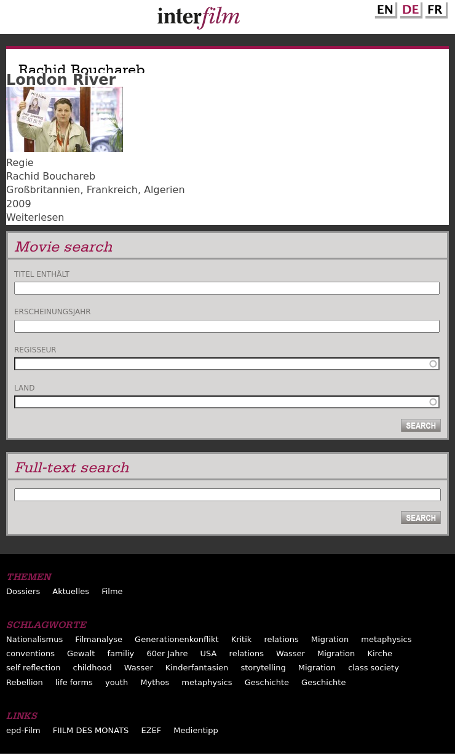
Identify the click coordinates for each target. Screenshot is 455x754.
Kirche (379, 653)
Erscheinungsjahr (52, 312)
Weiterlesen (35, 217)
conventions (30, 653)
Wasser (290, 653)
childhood (92, 667)
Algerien (164, 190)
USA (208, 653)
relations (281, 639)
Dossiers (23, 591)
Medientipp (195, 730)
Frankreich (112, 190)
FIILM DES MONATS (91, 730)
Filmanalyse (98, 639)
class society (373, 667)
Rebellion (24, 682)
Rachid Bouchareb (50, 176)
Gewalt (81, 653)
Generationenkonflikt (176, 639)
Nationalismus (34, 639)
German (409, 8)
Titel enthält (41, 274)
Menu (15, 19)
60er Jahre (167, 653)
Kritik (241, 639)
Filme (111, 591)
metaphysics (386, 639)
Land (24, 388)
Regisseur (35, 350)
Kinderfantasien (196, 667)
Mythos (154, 682)
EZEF (151, 730)
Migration (330, 639)
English (384, 8)
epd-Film (23, 730)
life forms (74, 682)
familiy (121, 653)
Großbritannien (43, 190)
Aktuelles (70, 591)
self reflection (33, 667)
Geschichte (267, 682)
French (435, 8)
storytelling (262, 667)
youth (116, 682)
